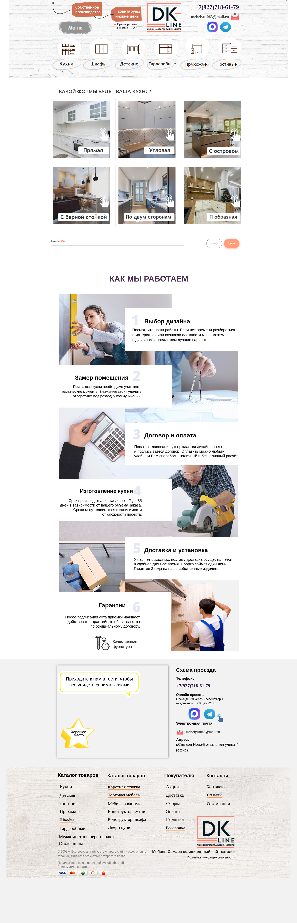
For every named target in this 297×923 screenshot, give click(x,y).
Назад (214, 243)
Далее (232, 243)
